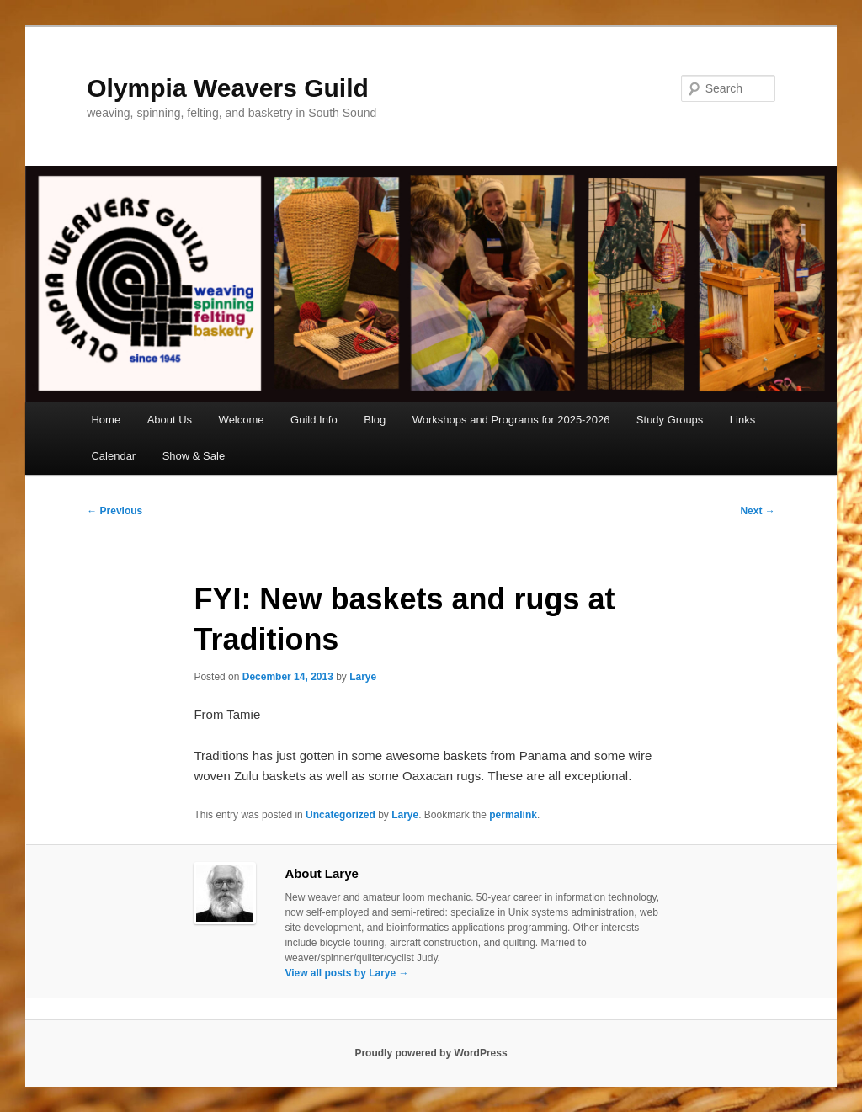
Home (105, 419)
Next (757, 511)
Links (742, 419)
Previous (114, 511)
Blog (375, 419)
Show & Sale (193, 456)
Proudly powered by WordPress (430, 1053)
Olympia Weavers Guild (228, 88)
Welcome (241, 419)
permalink (513, 815)
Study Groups (670, 419)
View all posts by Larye (346, 973)
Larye (362, 677)
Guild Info (314, 419)
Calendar (113, 456)
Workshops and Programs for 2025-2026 (511, 419)
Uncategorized (340, 815)
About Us (169, 419)
